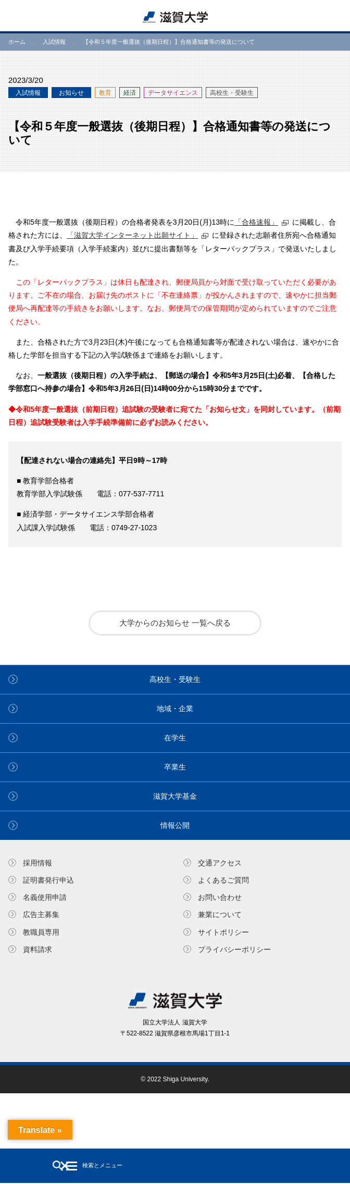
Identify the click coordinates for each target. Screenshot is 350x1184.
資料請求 (37, 949)
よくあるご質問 (223, 880)
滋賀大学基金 (175, 796)
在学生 (175, 738)
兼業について (220, 914)
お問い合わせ (220, 897)
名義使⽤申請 (45, 897)
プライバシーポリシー (234, 949)
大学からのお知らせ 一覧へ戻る (175, 622)
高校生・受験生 (175, 679)
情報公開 (175, 825)
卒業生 (175, 767)
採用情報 (37, 863)
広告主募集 (41, 914)
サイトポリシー (223, 932)
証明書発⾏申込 (48, 880)
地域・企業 (175, 708)
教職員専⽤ (41, 932)
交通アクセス (220, 863)
